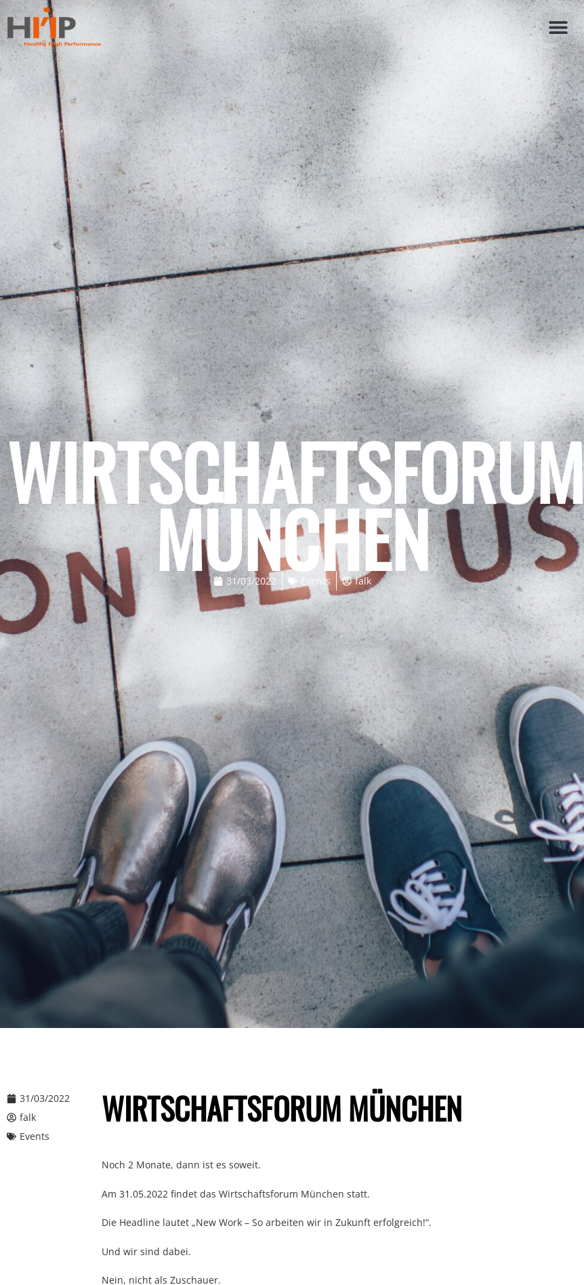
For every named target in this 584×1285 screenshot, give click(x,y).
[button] (558, 27)
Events (316, 580)
